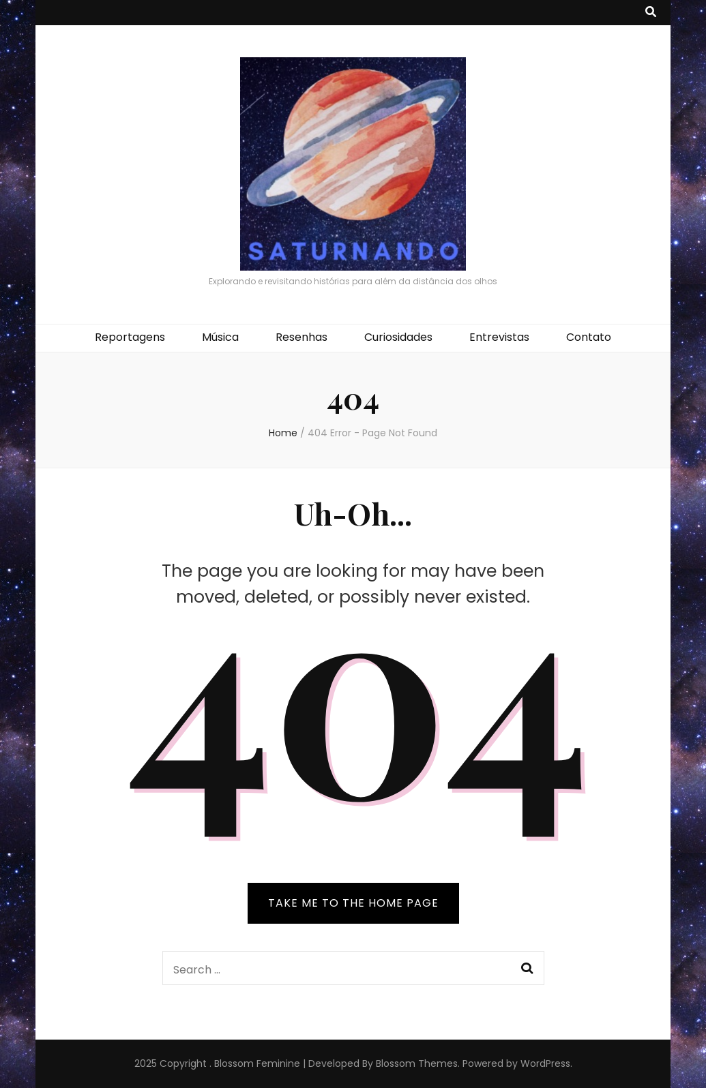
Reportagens (130, 337)
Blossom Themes (417, 1063)
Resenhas (301, 337)
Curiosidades (398, 337)
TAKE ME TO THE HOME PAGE (353, 903)
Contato (588, 337)
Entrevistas (499, 337)
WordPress (545, 1063)
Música (220, 337)
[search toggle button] (650, 12)
